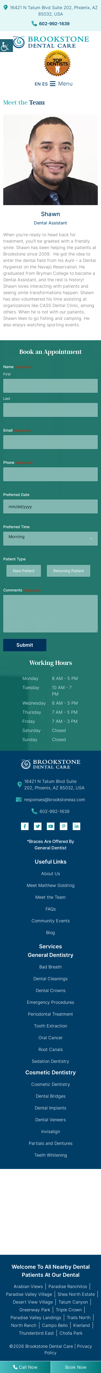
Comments (22, 590)
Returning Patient (68, 570)
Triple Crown (69, 1309)
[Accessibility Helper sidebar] (6, 45)
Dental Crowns (50, 990)
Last (6, 398)
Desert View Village (33, 1302)
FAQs (51, 909)
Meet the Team (50, 897)
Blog (50, 932)
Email (17, 430)
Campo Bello (55, 1325)
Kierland (81, 1325)
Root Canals (51, 1049)
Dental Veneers (50, 1119)
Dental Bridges (50, 1096)
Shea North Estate (76, 1294)
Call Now (25, 1367)
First (7, 374)
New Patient (23, 570)
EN (38, 84)
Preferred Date (16, 494)
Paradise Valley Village (29, 1294)
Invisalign (50, 1131)
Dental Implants (50, 1108)
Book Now (75, 1367)
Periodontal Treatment (50, 1014)
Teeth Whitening (50, 1155)
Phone (18, 462)
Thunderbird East (36, 1333)
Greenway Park (34, 1309)
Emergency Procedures (50, 1002)
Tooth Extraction (50, 1025)
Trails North (78, 1317)
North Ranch (23, 1325)
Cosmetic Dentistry (50, 1084)
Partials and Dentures (50, 1143)
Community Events (51, 920)
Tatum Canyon (73, 1302)
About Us (50, 873)
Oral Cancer (51, 1037)
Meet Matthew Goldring (51, 885)
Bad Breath (50, 966)
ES (45, 84)
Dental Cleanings (50, 978)
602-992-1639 (50, 23)
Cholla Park (71, 1333)
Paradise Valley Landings (36, 1317)
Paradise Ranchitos (67, 1286)
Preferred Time (16, 526)
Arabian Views (28, 1286)
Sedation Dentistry (50, 1061)
